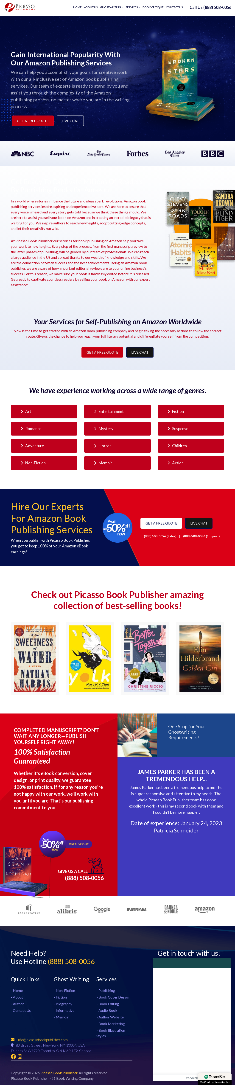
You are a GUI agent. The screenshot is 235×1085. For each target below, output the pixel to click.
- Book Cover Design (112, 997)
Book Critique (153, 7)
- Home (17, 990)
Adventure (32, 445)
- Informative (64, 1010)
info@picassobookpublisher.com (39, 1040)
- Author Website (110, 1017)
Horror (102, 445)
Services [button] (132, 7)
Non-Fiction (33, 462)
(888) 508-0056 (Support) (201, 536)
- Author (17, 1003)
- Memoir (61, 1017)
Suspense (177, 428)
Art (25, 411)
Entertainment (109, 411)
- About (17, 997)
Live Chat (70, 121)
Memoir (103, 462)
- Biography (63, 1003)
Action (175, 462)
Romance (30, 428)
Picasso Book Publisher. (59, 1073)
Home (77, 7)
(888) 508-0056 (81, 869)
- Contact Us (21, 1010)
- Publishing (105, 990)
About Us (91, 7)
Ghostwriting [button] (110, 7)
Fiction (175, 411)
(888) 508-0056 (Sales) (160, 536)
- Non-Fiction (64, 990)
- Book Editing (107, 1003)
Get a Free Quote (33, 121)
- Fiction (60, 997)
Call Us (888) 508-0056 (210, 7)
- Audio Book (106, 1010)
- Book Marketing (110, 1023)
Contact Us (174, 7)
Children (177, 445)
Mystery (103, 428)
